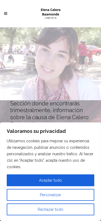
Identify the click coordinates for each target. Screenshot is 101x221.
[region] (50, 171)
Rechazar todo (50, 209)
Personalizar (50, 195)
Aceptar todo (50, 180)
